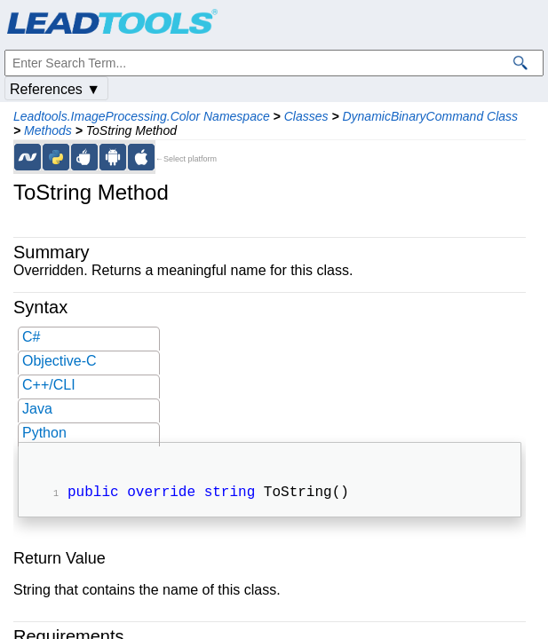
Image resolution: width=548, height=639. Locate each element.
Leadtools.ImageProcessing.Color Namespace (141, 116)
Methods (48, 130)
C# (31, 336)
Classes (306, 116)
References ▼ (55, 89)
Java (37, 408)
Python (44, 432)
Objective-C (59, 360)
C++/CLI (48, 384)
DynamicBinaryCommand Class (430, 116)
